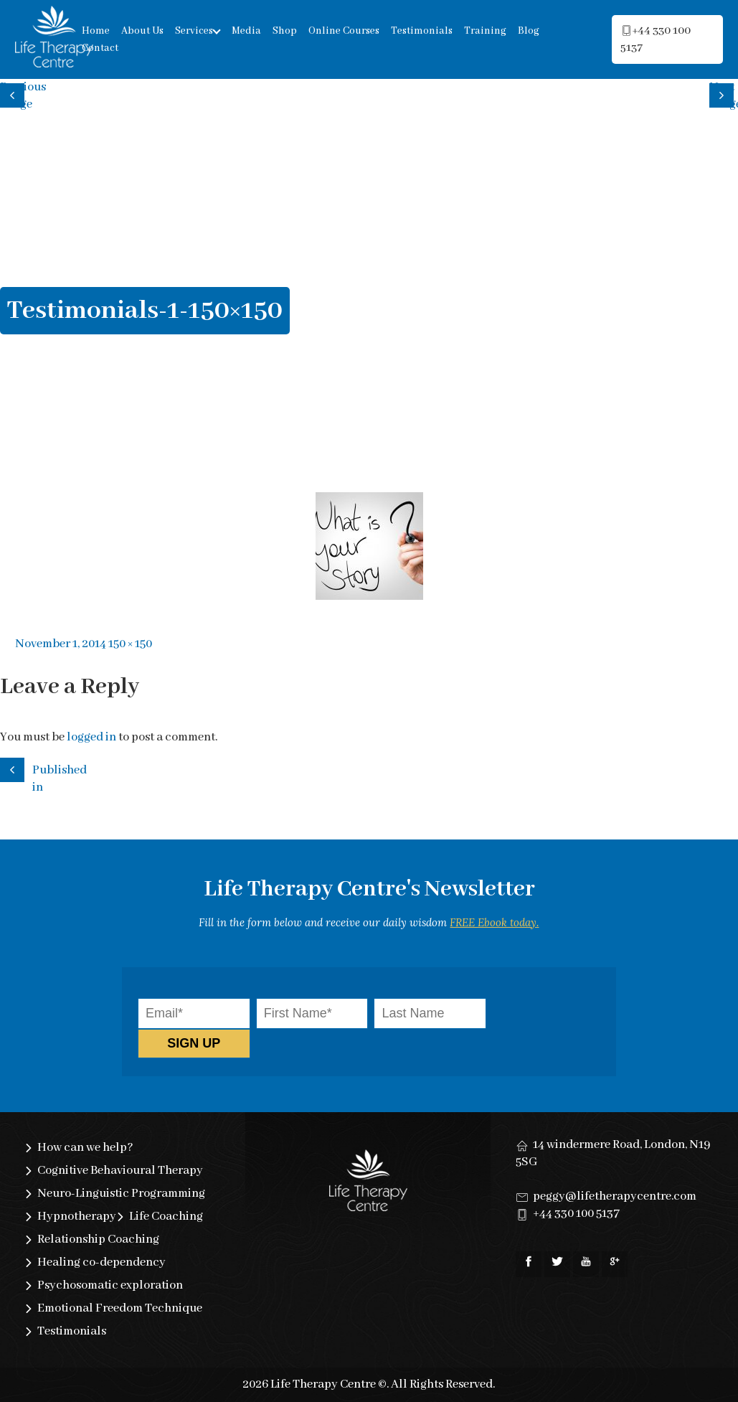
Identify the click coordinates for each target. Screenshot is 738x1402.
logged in (91, 737)
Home (96, 30)
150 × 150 (130, 643)
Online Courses (343, 30)
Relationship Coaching (98, 1239)
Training (485, 30)
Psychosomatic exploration (110, 1285)
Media (246, 30)
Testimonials (422, 30)
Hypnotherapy (76, 1216)
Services (194, 30)
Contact (100, 48)
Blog (528, 30)
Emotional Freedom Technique (119, 1308)
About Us (142, 30)
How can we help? (85, 1147)
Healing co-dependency (101, 1262)
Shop (285, 30)
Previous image (14, 94)
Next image (723, 94)
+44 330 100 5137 (576, 1213)
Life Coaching (166, 1216)
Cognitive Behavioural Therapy (120, 1170)
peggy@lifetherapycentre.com (614, 1196)
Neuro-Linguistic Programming (121, 1193)
